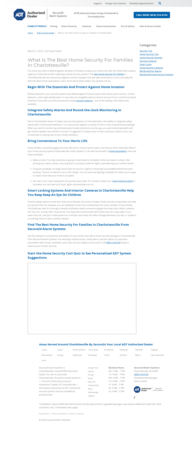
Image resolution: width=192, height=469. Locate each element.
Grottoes (123, 402)
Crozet (107, 402)
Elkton (137, 402)
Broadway (92, 402)
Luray (43, 408)
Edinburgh (124, 397)
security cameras (84, 148)
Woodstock (109, 397)
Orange (60, 402)
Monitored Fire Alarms (151, 71)
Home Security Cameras (151, 67)
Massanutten (46, 402)
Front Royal (93, 397)
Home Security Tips (149, 54)
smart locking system (122, 228)
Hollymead (77, 402)
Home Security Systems (151, 57)
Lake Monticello (157, 402)
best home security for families (109, 121)
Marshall (138, 397)
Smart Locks (146, 64)
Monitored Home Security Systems (156, 74)
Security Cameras (148, 61)
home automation (118, 198)
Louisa (44, 397)
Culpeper (154, 397)
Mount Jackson (79, 397)
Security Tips (146, 50)
